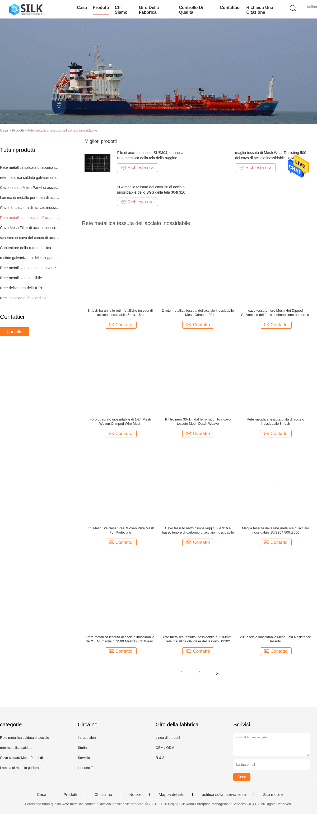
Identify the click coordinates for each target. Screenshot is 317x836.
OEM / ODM (165, 748)
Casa (82, 7)
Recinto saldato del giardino (23, 298)
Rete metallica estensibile (21, 278)
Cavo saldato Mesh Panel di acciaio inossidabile (30, 187)
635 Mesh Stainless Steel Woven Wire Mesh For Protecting (120, 530)
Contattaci (230, 7)
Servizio (84, 758)
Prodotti (101, 7)
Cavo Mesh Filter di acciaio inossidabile (30, 228)
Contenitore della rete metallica (25, 248)
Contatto (14, 331)
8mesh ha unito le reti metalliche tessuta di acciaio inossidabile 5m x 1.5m (120, 313)
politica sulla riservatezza (224, 794)
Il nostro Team (88, 768)
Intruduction (87, 738)
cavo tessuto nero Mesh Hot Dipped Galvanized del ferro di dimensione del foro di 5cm (275, 313)
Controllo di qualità (191, 10)
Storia (82, 748)
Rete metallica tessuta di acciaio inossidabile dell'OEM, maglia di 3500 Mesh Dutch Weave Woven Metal (120, 639)
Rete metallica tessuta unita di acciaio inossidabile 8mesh (275, 421)
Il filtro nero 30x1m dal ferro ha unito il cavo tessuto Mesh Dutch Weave (198, 421)
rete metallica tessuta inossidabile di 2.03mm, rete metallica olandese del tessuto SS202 (197, 639)
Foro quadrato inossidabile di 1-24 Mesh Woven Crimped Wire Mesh (120, 421)
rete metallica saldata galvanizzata (28, 177)
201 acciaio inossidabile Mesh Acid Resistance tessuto (275, 639)
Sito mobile (273, 794)
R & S (160, 758)
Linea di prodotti (168, 738)
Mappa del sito (172, 794)
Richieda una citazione (259, 10)
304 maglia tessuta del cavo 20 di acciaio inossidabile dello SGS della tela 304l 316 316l (151, 192)
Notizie (135, 794)
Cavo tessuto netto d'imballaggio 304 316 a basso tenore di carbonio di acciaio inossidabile (198, 530)
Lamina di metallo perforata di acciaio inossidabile (30, 197)
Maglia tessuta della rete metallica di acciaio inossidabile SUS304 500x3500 (275, 530)
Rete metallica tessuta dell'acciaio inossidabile (62, 130)
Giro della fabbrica (149, 10)
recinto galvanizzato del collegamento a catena (30, 258)
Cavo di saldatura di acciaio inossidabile (30, 208)
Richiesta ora (137, 167)
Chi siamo (121, 10)
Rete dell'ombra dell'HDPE (22, 288)
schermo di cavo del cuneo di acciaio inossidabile (30, 238)
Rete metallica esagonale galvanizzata (30, 268)
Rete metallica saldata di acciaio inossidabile (30, 167)
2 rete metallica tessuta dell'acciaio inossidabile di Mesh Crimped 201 (198, 313)
